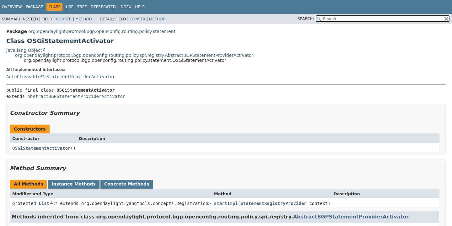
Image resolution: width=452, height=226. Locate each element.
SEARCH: (306, 19)
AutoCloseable (23, 76)
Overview (12, 7)
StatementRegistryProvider (273, 203)
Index (126, 7)
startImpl (226, 203)
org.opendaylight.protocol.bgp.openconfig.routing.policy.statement (101, 31)
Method (83, 19)
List (44, 203)
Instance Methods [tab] (73, 183)
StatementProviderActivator (80, 76)
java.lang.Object (24, 50)
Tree (82, 7)
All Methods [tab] (28, 183)
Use (69, 7)
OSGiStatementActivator (41, 148)
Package (34, 7)
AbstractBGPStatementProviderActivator (76, 96)
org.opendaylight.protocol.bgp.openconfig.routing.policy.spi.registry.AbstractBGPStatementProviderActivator (134, 55)
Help (140, 7)
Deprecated (103, 7)
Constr (64, 19)
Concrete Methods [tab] (126, 183)
